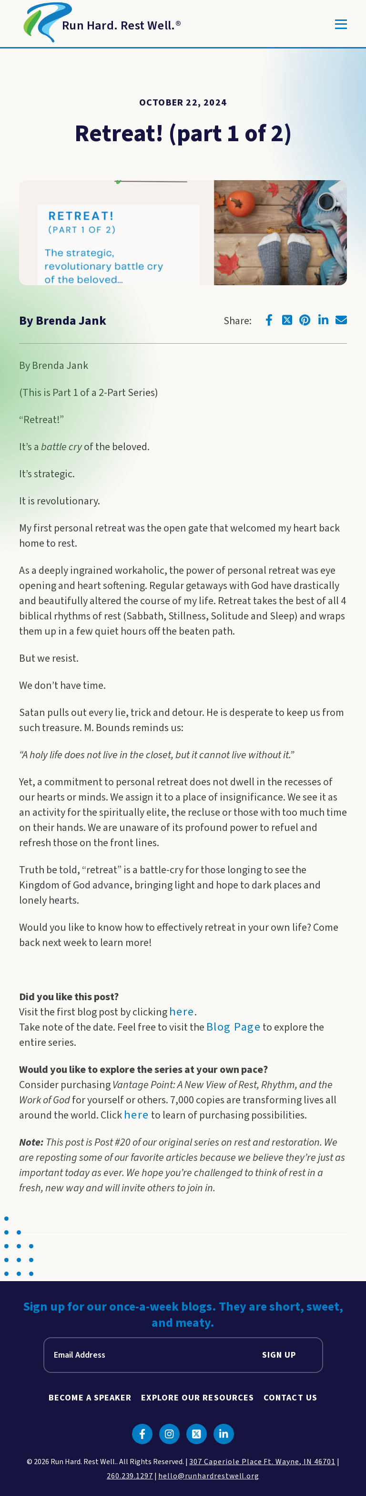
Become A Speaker (90, 1398)
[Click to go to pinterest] (305, 320)
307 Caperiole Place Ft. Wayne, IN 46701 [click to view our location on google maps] (262, 1462)
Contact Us (290, 1398)
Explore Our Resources (197, 1398)
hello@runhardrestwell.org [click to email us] (208, 1476)
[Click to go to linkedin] (323, 320)
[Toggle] (341, 24)
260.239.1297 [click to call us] (130, 1476)
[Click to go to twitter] (287, 320)
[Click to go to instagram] (169, 1434)
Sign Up (279, 1355)
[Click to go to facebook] (268, 320)
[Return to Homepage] (100, 24)
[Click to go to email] (341, 320)
